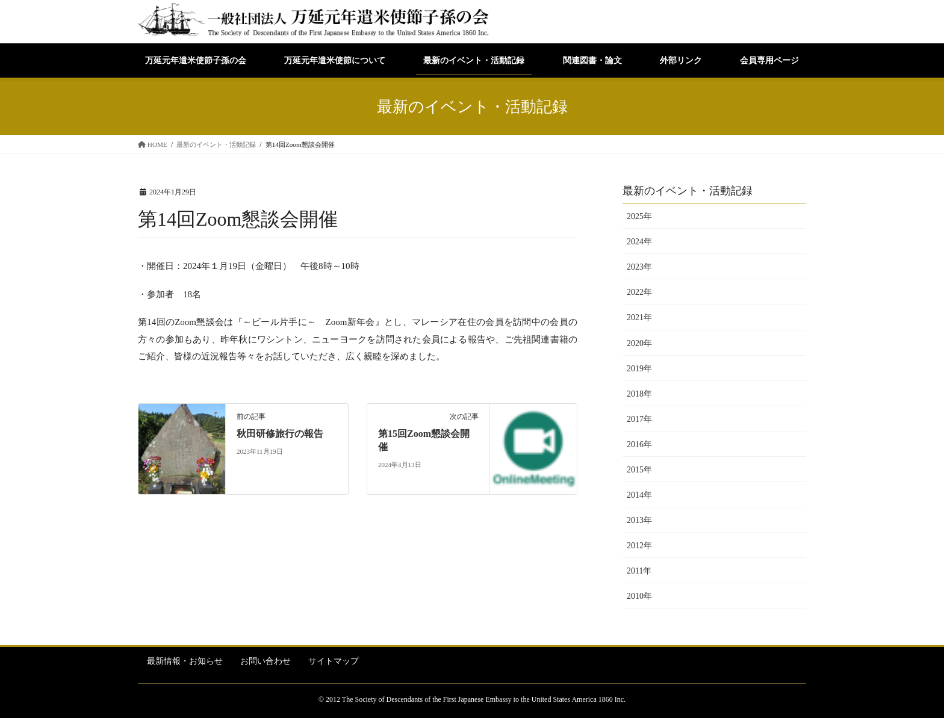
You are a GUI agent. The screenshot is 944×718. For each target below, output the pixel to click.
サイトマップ (333, 661)
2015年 (639, 469)
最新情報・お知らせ (185, 661)
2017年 (639, 419)
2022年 (639, 292)
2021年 (639, 317)
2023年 (639, 266)
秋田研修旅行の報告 (280, 434)
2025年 (639, 216)
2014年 (639, 495)
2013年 (639, 520)
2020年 (639, 343)
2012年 (639, 545)
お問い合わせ (265, 661)
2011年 (639, 570)
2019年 (639, 368)
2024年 (639, 241)
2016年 (639, 444)
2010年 (639, 596)
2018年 (639, 393)
